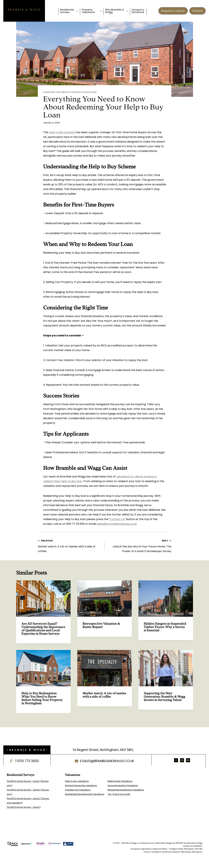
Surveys (76, 92)
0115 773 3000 (28, 761)
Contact (197, 10)
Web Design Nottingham (191, 852)
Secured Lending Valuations (123, 785)
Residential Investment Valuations (126, 789)
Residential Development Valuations (84, 794)
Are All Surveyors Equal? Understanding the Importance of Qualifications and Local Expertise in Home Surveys (43, 628)
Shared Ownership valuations (81, 785)
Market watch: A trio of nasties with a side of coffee (70, 545)
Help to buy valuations (77, 781)
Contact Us (117, 519)
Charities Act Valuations (78, 789)
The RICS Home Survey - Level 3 (23, 807)
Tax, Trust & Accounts (119, 794)
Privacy (147, 852)
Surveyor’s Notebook (138, 11)
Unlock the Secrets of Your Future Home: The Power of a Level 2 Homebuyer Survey (139, 545)
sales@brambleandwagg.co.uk (117, 524)
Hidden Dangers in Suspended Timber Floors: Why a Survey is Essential (165, 627)
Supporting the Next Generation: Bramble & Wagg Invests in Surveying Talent (164, 696)
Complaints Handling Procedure (165, 852)
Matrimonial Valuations (120, 781)
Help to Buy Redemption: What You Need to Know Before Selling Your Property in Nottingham (41, 698)
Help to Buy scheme (62, 132)
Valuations (90, 92)
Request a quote (173, 10)
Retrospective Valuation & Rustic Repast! (101, 625)
